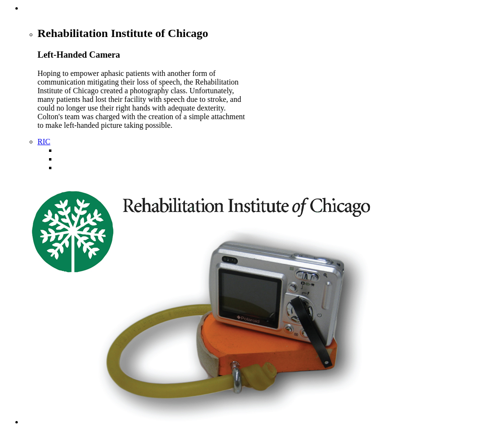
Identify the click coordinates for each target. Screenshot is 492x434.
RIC (43, 141)
